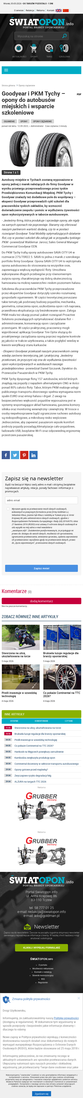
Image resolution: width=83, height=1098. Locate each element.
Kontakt (50, 10)
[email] (41, 500)
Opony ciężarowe (26, 85)
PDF (79, 94)
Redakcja (30, 10)
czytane (69, 721)
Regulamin (43, 982)
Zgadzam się (43, 1093)
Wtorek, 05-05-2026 (28, 3)
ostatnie (14, 721)
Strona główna (8, 85)
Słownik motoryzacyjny (42, 975)
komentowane (41, 721)
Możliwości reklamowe (42, 968)
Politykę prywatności (66, 1018)
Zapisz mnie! (41, 568)
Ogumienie (9, 121)
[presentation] (31, 554)
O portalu (43, 964)
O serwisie (18, 10)
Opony (23, 121)
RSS (43, 979)
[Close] (78, 998)
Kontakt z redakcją (43, 972)
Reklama (41, 10)
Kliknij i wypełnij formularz (41, 947)
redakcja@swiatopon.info (47, 911)
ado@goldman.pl (46, 915)
